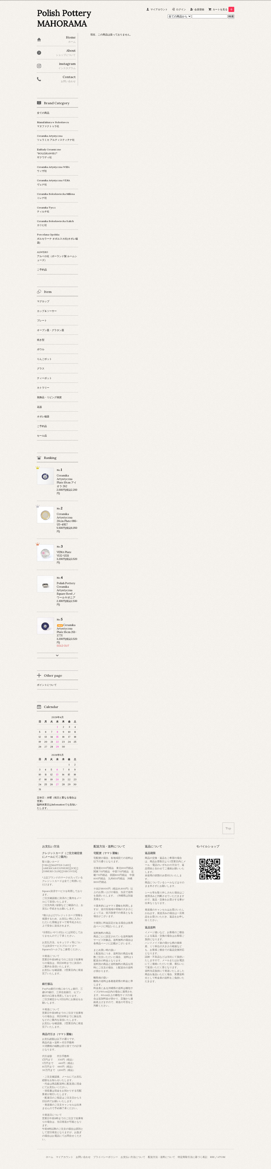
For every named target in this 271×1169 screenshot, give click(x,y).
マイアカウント (159, 9)
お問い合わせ (83, 1156)
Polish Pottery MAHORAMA (64, 18)
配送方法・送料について (161, 1156)
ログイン (181, 9)
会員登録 (199, 9)
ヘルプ (56, 949)
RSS (212, 1156)
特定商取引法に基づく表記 (192, 1156)
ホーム (49, 1156)
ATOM (221, 1156)
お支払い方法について (133, 1156)
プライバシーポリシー (105, 1156)
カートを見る (223, 9)
